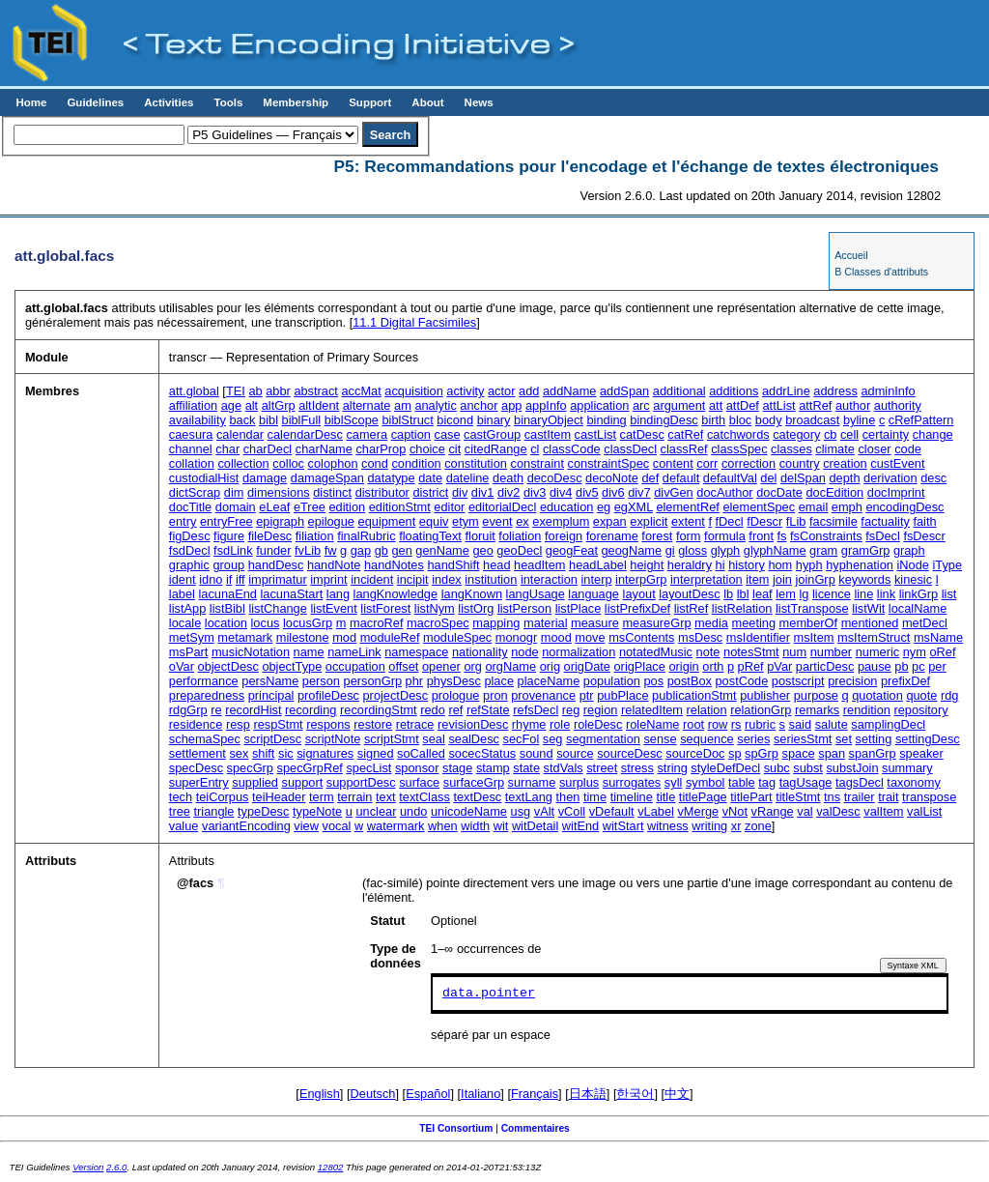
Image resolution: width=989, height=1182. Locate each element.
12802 (331, 1167)
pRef (751, 666)
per (937, 666)
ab (255, 391)
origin (683, 666)
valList (924, 811)
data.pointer (488, 993)
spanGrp (872, 753)
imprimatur (277, 579)
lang (338, 594)
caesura (191, 434)
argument (679, 405)
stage (457, 768)
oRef (942, 652)
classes (791, 449)
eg (603, 507)
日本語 (588, 1093)
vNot (735, 811)
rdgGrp (188, 710)
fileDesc (270, 536)
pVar (779, 666)
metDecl (924, 623)
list (949, 594)
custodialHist (204, 478)
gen (401, 550)
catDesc (642, 434)
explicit (648, 521)
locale (185, 623)
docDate (779, 492)
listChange (277, 608)
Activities (168, 102)
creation (845, 463)
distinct (332, 492)
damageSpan (327, 478)
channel (190, 449)
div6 (613, 492)
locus (265, 623)
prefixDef (905, 681)
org (473, 666)
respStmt (277, 724)
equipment (387, 521)
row (718, 724)
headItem (539, 565)
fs (782, 536)
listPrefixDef (637, 608)
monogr (516, 637)
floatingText (430, 536)
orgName (510, 666)
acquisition (413, 391)
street (601, 768)
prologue (456, 695)
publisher (765, 695)
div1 (482, 492)
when (443, 826)
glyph (726, 550)
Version (87, 1167)
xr (736, 826)
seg (553, 739)
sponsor (417, 768)
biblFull (302, 420)
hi (720, 565)
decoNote (611, 478)
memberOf (808, 623)
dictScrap (194, 492)
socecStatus (482, 753)
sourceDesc (630, 753)
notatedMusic (655, 652)
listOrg (476, 608)
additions (733, 391)
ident (182, 579)
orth (712, 666)
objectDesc (228, 666)
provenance (543, 695)
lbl (743, 594)
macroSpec (438, 623)
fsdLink (233, 550)
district (430, 492)
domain (235, 507)
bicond (455, 420)
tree (179, 811)
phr (415, 681)
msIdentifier (758, 637)
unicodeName (469, 811)
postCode (742, 681)
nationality (480, 652)
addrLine (786, 391)
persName (269, 681)
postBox (689, 681)
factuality (885, 521)
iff (240, 579)
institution (491, 579)
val (804, 811)
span (831, 753)
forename (612, 536)
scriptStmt (391, 739)
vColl (571, 811)
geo (482, 550)
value (184, 826)
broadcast (812, 420)
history (746, 565)
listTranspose (812, 608)
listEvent (333, 608)
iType (947, 565)
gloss (692, 550)
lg (803, 594)
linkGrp (919, 594)
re (216, 710)
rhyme (529, 724)
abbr (278, 391)
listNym (434, 608)
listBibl (227, 608)
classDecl (630, 449)
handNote (334, 565)
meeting (754, 623)
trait (888, 797)
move (590, 637)
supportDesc (361, 782)
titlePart (751, 797)
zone (758, 826)
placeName (549, 681)
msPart (189, 652)
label (182, 594)
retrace (415, 724)
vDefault (612, 811)
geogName (632, 550)
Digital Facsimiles (414, 322)
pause (874, 666)
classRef (684, 449)
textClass (424, 797)
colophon (333, 463)
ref (455, 710)
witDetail (535, 826)
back (242, 420)
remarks (817, 710)
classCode (572, 449)
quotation (877, 695)
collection (242, 463)
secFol (521, 739)
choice (427, 449)
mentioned (870, 623)
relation (707, 710)
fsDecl (882, 536)
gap (361, 550)
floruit (479, 536)
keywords (864, 579)
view (306, 826)
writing (709, 826)
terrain (354, 797)
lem (786, 594)
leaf (762, 594)
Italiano (480, 1093)
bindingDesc (663, 420)
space (798, 753)
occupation (355, 666)
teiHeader (279, 797)
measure (595, 623)
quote (921, 695)
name (309, 652)
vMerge (698, 811)
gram (823, 550)
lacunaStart (292, 594)
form (688, 536)
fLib (796, 521)
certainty (885, 434)
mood (556, 637)
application (599, 405)
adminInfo (888, 391)
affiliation (193, 405)
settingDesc (927, 739)
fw (331, 550)
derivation (890, 478)
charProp (380, 449)
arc (641, 405)
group (228, 565)
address (835, 391)
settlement (197, 753)
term (321, 797)
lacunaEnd (227, 594)
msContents (641, 637)
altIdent (318, 405)
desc (933, 478)
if (229, 579)
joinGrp (815, 579)
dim (234, 492)
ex (522, 521)
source (574, 753)
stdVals (563, 768)
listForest (385, 608)
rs (736, 724)
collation (191, 463)
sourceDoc (694, 753)
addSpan (624, 391)
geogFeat (572, 550)
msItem (814, 637)
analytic (435, 405)
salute (831, 724)
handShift (453, 565)
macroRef (376, 623)
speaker (921, 753)
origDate (587, 666)
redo (432, 710)
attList (778, 405)
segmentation (603, 739)
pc (918, 666)
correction (748, 463)
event (497, 521)
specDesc (196, 768)
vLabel (655, 811)
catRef (685, 434)
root (693, 724)
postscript (798, 681)
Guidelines (95, 102)
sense (659, 739)
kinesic (913, 579)
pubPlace (622, 695)
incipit (413, 579)
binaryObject (548, 420)
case (447, 434)
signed (375, 753)
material (545, 623)
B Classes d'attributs (881, 271)
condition (415, 463)
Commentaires (535, 1128)
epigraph (280, 521)
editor (449, 507)
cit (454, 449)
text (386, 797)
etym (465, 521)
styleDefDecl (725, 768)
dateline (468, 478)
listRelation (742, 608)
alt (252, 405)
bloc (740, 420)
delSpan (803, 478)
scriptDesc (272, 739)
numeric (878, 652)
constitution (475, 463)
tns (832, 797)
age (231, 405)
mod (344, 637)
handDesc (276, 565)
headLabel (598, 565)
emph (847, 507)
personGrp (373, 681)
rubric (760, 724)
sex (238, 753)
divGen (673, 492)
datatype (390, 478)
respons (328, 724)
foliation (519, 536)
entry (182, 521)
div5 (587, 492)
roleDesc (598, 724)
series (753, 739)
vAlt (544, 811)
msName (938, 637)
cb (830, 434)
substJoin (852, 768)
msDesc (700, 637)
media (711, 623)
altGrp (279, 405)
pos (653, 681)
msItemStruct (873, 637)
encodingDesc (904, 507)
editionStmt (400, 507)
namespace (416, 652)
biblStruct (407, 420)
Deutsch (373, 1093)
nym (914, 652)
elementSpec (758, 507)
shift (263, 753)
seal (433, 739)
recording (310, 710)
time (595, 797)
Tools (227, 102)
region (600, 710)
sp (735, 753)
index (447, 579)
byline (859, 420)
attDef (742, 405)
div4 (561, 492)
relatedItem (652, 710)
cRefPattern (921, 420)
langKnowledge (395, 594)
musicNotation (251, 652)
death (508, 478)
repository (920, 710)
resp (238, 724)
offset (403, 666)
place (499, 681)
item (757, 579)
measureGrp (656, 623)
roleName (652, 724)
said (800, 724)
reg (571, 710)
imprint (328, 579)
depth (845, 478)
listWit (868, 608)
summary (907, 768)
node (524, 652)
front (761, 536)
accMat (361, 391)
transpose (929, 797)
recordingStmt (378, 710)
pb (901, 666)
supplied (255, 782)
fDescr (764, 521)
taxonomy (913, 782)
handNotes (394, 565)
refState (488, 710)
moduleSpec (457, 637)
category (796, 434)
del (768, 478)
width (475, 826)
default (681, 478)
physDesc (454, 681)
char (227, 449)
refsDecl (535, 710)
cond (374, 463)
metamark (244, 637)
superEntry (199, 782)
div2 (508, 492)
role (560, 724)
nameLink (354, 652)
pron (495, 695)
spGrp (761, 753)
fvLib (308, 550)
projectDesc (396, 695)
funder (273, 550)
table (741, 782)
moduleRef (390, 637)
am (402, 405)
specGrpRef (310, 768)
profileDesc (328, 695)
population (611, 681)
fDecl (730, 521)
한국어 (635, 1093)
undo (413, 811)
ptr (586, 695)
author (852, 405)
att (715, 405)
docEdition (834, 492)
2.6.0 (116, 1167)
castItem (547, 434)
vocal (337, 826)
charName (324, 449)
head (496, 565)
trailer (859, 797)
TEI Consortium (456, 1128)
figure (228, 536)
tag (767, 782)
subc (777, 768)
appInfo (546, 405)
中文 (677, 1093)
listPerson (524, 608)
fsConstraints (826, 536)
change (933, 434)
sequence (707, 739)
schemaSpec (204, 739)
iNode (912, 565)
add (529, 391)
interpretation (706, 579)
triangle (213, 811)
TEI (235, 391)
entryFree (226, 521)
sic (286, 753)
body (768, 420)
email (814, 507)
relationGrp (760, 710)
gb (381, 550)
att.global (194, 391)
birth (713, 420)
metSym (191, 637)
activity (465, 391)
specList (368, 768)
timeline (631, 797)
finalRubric (366, 536)
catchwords (738, 434)
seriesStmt (803, 739)
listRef (691, 608)
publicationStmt (694, 695)
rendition (866, 710)
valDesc (838, 811)
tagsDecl (859, 782)
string (672, 768)
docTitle (190, 507)
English (319, 1093)
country (799, 463)
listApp (187, 608)
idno (210, 579)
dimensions (278, 492)
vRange (772, 811)
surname (532, 782)
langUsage (535, 594)
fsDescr (924, 536)
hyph (809, 565)
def (650, 478)
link (886, 594)
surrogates (632, 782)
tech (180, 797)
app (511, 405)
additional (679, 391)
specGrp (250, 768)
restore (372, 724)
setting (874, 739)
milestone (302, 637)
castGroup (492, 434)
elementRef (687, 507)
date (430, 478)
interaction (549, 579)
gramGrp (865, 550)
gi (670, 550)
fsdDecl (190, 550)
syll (673, 782)
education (567, 507)
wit (501, 826)
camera (366, 434)
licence (831, 594)
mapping (496, 623)
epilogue (331, 521)
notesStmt (751, 652)
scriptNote (333, 739)
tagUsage (806, 782)
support (303, 782)
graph (909, 550)
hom (780, 565)
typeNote (317, 811)
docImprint (896, 492)
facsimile (833, 521)
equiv (434, 521)
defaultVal (730, 478)
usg (521, 811)
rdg (950, 695)
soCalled (421, 753)
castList (595, 434)
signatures (325, 753)
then (567, 797)
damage (264, 478)
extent (688, 521)
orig (550, 666)
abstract (316, 391)
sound (536, 753)
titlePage (703, 797)
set (843, 739)
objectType (292, 666)
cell (849, 434)
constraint (537, 463)
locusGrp (307, 623)
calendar (240, 434)
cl (534, 449)
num (794, 652)
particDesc (825, 666)
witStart (623, 826)
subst (808, 768)
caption (411, 434)
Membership (295, 102)
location (226, 623)
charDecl (268, 449)
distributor (382, 492)
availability (197, 420)
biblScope (352, 420)
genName (442, 550)
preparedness (206, 695)
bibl (268, 420)
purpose (816, 695)
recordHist (253, 710)
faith (924, 521)
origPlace (639, 666)
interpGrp (640, 579)
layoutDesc (689, 594)
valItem (883, 811)
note (708, 652)
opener (441, 666)
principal (271, 695)
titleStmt (798, 797)
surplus (579, 782)
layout (639, 594)
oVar (181, 666)
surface (419, 782)
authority (897, 405)
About (427, 102)
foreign (563, 536)
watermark (396, 826)
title (665, 797)
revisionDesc (473, 724)
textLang (528, 797)
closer (874, 449)
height (647, 565)
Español (428, 1093)
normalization (578, 652)
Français (534, 1093)
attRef (815, 405)
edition (346, 507)
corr (707, 463)
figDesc (190, 536)
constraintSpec (609, 463)
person (321, 681)
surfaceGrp (473, 782)
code (907, 449)
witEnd (580, 826)
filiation (315, 536)
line (863, 594)
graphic (189, 565)
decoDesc (554, 478)
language (593, 594)
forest (656, 536)
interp (596, 579)
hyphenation (859, 565)
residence (196, 724)
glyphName (775, 550)
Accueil (850, 255)
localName (918, 608)
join (782, 579)
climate (835, 449)
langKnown (471, 594)
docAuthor (724, 492)
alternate (367, 405)
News (479, 102)
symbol (705, 782)
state (526, 768)
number (831, 652)
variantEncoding (246, 826)
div (459, 492)
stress (637, 768)
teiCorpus (222, 797)
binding (606, 420)
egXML (633, 507)
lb (728, 594)
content (673, 463)
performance (204, 681)
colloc (288, 463)
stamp (493, 768)
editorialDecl (502, 507)
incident (372, 579)
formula (725, 536)
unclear (375, 811)
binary (494, 420)
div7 (639, 492)
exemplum (560, 521)
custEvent (897, 463)
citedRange (496, 449)
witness (668, 826)
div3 (534, 492)
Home (30, 102)
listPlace (578, 608)
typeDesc (263, 811)
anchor (478, 405)
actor (501, 391)
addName (570, 391)
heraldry (689, 565)
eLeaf (274, 507)
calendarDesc (305, 434)
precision (852, 681)
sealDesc (473, 739)
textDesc (477, 797)
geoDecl (519, 550)
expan (610, 521)
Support (370, 102)
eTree (309, 507)
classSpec (739, 449)
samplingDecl (888, 724)
